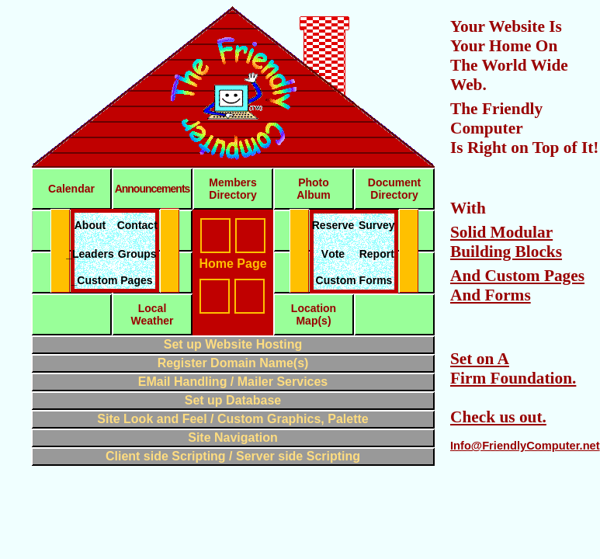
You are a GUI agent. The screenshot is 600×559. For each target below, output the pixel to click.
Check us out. (498, 417)
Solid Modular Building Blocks (506, 242)
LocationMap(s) (313, 314)
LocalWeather (152, 314)
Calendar (71, 188)
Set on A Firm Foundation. (513, 368)
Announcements (152, 188)
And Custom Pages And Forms (517, 285)
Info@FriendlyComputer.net (525, 445)
